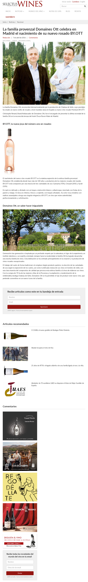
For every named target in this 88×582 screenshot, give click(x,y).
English (82, 2)
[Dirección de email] (20, 568)
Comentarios (33, 38)
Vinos (14, 41)
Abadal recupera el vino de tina (42, 348)
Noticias (19, 11)
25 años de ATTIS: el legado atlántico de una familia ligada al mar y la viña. (57, 365)
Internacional (25, 41)
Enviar (20, 573)
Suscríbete (10, 17)
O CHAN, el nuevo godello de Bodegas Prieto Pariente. (50, 330)
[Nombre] (20, 562)
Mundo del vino (36, 11)
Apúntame (44, 307)
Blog (68, 11)
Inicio (8, 11)
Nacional (20, 22)
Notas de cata (55, 11)
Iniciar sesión (66, 2)
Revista (78, 11)
